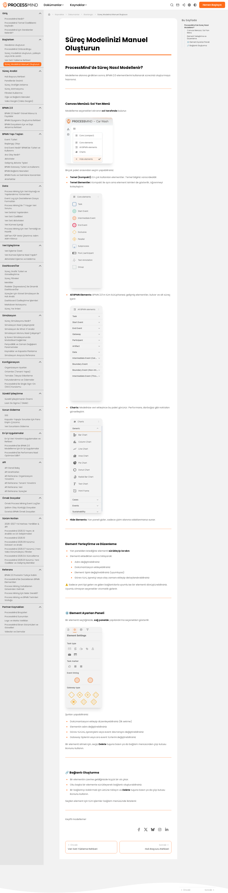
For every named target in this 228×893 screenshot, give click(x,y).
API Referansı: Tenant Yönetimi (20, 483)
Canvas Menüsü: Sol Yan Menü (198, 31)
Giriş (21, 13)
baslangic (88, 14)
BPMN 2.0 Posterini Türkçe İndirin (21, 575)
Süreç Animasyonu (14, 88)
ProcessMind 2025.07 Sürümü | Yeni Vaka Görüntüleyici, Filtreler (22, 550)
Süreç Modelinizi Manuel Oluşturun (22, 64)
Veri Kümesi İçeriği (14, 224)
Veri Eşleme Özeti (13, 250)
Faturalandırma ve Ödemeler (19, 379)
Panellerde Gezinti (14, 80)
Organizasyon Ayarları (16, 367)
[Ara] (172, 5)
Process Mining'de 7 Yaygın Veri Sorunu (20, 207)
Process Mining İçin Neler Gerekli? (21, 593)
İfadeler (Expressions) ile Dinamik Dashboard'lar (21, 288)
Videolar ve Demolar (15, 631)
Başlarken (21, 39)
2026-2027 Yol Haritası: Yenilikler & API (22, 525)
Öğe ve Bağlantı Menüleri (17, 97)
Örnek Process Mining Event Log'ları (22, 503)
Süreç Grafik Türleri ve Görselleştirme (16, 273)
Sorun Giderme (21, 410)
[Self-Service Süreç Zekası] (20, 5)
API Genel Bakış (12, 467)
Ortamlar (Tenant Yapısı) (17, 371)
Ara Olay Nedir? (12, 154)
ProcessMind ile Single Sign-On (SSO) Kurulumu (20, 385)
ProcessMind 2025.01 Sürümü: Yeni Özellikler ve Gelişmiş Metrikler (22, 561)
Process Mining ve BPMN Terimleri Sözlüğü (21, 599)
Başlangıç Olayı (12, 143)
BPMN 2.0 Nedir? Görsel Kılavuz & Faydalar (21, 115)
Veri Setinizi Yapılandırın (16, 212)
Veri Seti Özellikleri (14, 216)
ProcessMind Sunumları (16, 616)
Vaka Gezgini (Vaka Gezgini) (19, 101)
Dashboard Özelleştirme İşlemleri (21, 300)
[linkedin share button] (167, 829)
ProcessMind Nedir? (14, 18)
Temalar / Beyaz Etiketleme (19, 375)
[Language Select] (189, 5)
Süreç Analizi (21, 71)
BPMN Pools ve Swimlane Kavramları (23, 175)
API (21, 462)
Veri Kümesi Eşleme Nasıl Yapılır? (21, 254)
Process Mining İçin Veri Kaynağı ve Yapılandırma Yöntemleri (22, 193)
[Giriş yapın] (183, 5)
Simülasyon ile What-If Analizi (19, 329)
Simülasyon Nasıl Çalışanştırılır (19, 325)
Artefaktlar (10, 179)
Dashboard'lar (21, 265)
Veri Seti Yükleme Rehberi (17, 60)
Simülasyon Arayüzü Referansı (20, 355)
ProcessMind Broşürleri (16, 612)
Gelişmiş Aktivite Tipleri (16, 162)
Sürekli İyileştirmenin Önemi (19, 399)
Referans (21, 569)
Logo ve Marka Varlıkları (16, 620)
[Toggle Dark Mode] (195, 5)
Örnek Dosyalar (21, 498)
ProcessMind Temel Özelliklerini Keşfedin (20, 24)
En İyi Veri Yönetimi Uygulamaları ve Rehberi (23, 440)
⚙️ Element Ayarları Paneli (198, 42)
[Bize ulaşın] (178, 5)
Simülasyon (21, 315)
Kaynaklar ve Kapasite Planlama (21, 351)
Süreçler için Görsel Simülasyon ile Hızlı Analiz (22, 295)
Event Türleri (11, 139)
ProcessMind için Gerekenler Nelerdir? (19, 31)
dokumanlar (73, 14)
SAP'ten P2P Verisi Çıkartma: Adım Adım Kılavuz (21, 237)
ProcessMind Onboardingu (18, 49)
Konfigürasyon (21, 362)
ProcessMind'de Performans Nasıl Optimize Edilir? (21, 454)
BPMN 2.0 (21, 108)
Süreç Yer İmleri (13, 308)
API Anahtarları (12, 472)
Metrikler (9, 282)
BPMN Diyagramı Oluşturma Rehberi (23, 120)
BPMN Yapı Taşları (21, 134)
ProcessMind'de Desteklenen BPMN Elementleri (22, 581)
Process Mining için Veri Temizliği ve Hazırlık (23, 230)
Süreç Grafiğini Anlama (16, 84)
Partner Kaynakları (21, 607)
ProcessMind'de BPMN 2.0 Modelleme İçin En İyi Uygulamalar (22, 447)
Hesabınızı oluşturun (15, 45)
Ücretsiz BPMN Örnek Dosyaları (20, 511)
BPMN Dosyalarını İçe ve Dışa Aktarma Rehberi (19, 126)
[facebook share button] (139, 829)
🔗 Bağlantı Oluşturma (197, 45)
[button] (160, 829)
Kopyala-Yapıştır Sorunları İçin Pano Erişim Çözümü (22, 421)
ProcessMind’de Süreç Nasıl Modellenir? (196, 26)
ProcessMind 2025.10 (15, 537)
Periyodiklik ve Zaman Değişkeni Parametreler (20, 346)
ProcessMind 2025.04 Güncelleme (22, 555)
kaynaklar (59, 14)
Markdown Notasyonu (15, 304)
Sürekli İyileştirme (21, 393)
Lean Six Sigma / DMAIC (16, 403)
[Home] (49, 14)
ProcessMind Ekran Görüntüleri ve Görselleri (21, 626)
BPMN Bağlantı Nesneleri (16, 171)
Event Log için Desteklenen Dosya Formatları (22, 200)
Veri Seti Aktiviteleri (14, 220)
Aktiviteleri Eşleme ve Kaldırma (20, 259)
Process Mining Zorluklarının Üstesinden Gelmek (18, 588)
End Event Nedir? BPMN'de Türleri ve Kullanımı (22, 149)
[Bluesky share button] (153, 829)
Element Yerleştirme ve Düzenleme (196, 37)
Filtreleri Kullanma (13, 92)
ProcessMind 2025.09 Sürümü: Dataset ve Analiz (20, 543)
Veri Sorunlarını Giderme (17, 426)
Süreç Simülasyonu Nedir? (18, 320)
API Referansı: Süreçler (16, 491)
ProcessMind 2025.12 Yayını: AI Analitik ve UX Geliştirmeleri (19, 532)
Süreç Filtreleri (12, 278)
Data (21, 186)
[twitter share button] (146, 829)
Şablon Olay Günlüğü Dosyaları (20, 507)
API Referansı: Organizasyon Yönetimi (19, 477)
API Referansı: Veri (13, 487)
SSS (6, 415)
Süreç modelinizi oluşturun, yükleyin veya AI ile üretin (23, 55)
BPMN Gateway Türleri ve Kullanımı (22, 166)
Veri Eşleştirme (21, 245)
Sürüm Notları (21, 518)
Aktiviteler (10, 158)
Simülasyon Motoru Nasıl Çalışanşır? (23, 333)
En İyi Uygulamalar (21, 433)
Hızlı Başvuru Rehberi (15, 76)
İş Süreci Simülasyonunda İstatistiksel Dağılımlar (17, 339)
